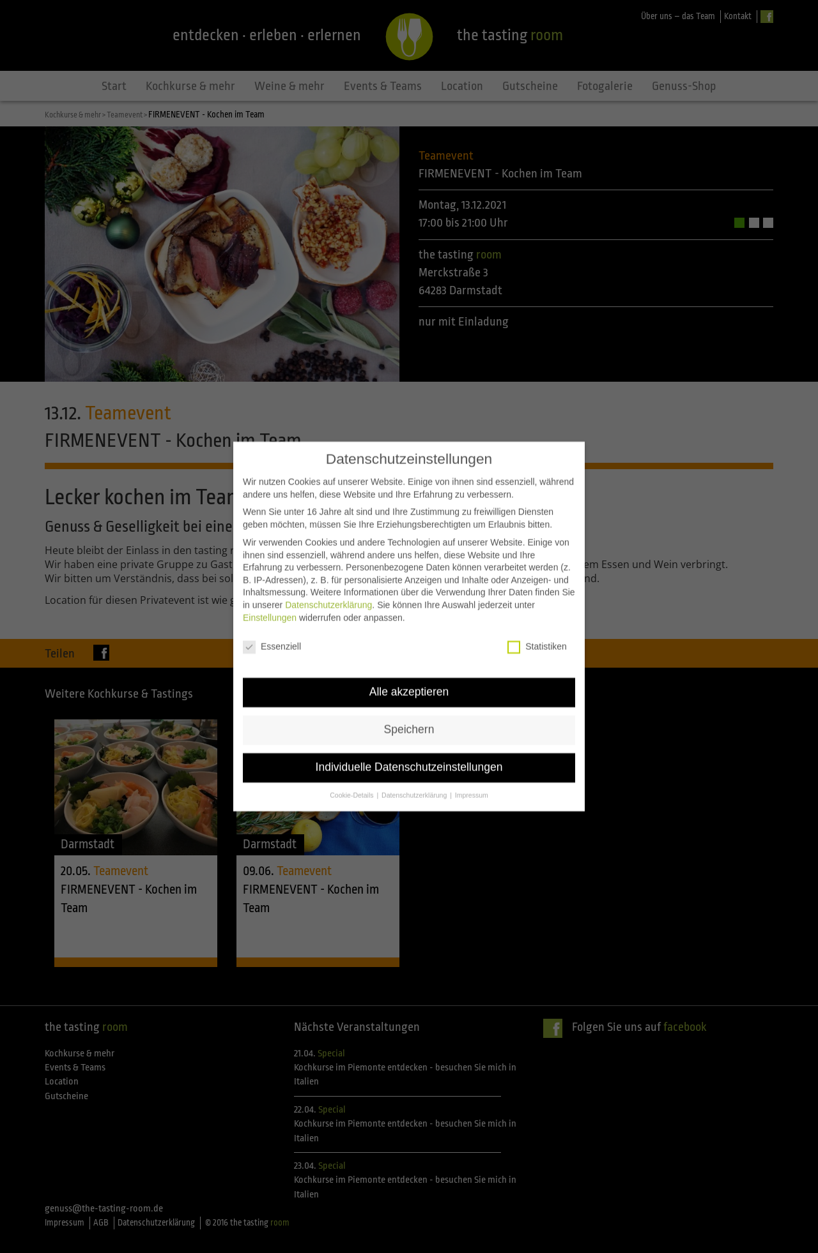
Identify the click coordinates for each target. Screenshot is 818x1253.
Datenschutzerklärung (328, 580)
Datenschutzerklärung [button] (415, 770)
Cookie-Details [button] (352, 770)
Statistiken (537, 623)
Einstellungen (270, 593)
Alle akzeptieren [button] (409, 667)
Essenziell (272, 623)
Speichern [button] (409, 705)
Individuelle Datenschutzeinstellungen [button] (409, 743)
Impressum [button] (471, 770)
